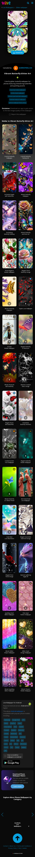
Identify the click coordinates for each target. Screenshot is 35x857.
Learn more (17, 786)
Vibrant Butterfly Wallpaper (25, 195)
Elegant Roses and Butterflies (9, 423)
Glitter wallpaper (21, 7)
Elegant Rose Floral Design (9, 575)
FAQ (19, 848)
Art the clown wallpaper (17, 93)
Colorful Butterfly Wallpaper (9, 157)
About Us (12, 846)
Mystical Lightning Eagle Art (25, 575)
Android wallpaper (17, 711)
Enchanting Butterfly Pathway (9, 233)
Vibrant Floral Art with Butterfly (9, 385)
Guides (24, 848)
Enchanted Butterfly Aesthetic (25, 423)
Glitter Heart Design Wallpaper (26, 652)
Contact (5, 846)
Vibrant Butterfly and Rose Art (25, 233)
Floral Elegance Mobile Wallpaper (9, 271)
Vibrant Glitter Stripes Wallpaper (9, 652)
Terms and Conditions (24, 846)
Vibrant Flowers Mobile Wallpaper (26, 690)
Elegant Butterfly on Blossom (26, 347)
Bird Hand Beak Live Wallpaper (25, 499)
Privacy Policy (12, 848)
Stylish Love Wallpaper (25, 308)
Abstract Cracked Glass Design (26, 385)
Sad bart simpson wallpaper (17, 99)
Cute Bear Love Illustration (9, 537)
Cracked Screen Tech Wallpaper (9, 461)
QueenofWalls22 (22, 68)
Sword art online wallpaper (17, 90)
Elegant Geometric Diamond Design (25, 537)
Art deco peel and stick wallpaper (17, 96)
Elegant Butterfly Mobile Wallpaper (26, 461)
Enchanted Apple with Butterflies (9, 195)
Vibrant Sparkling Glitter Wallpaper (9, 690)
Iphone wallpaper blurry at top (17, 103)
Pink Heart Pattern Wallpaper (25, 614)
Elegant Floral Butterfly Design (25, 271)
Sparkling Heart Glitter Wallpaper (9, 614)
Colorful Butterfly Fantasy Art (26, 157)
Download (17, 52)
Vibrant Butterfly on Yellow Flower (9, 499)
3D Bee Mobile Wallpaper (9, 347)
